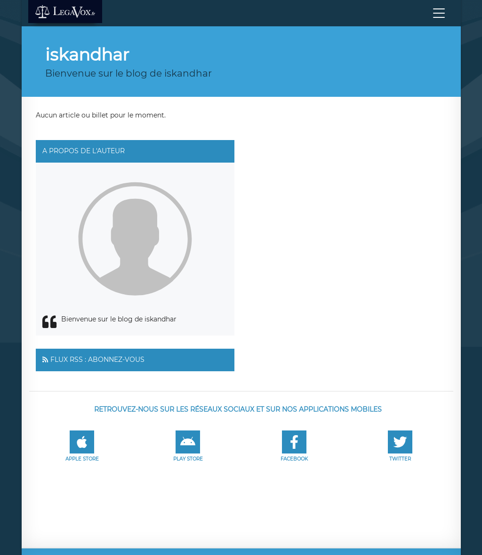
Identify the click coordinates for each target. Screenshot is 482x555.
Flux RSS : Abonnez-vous (97, 359)
